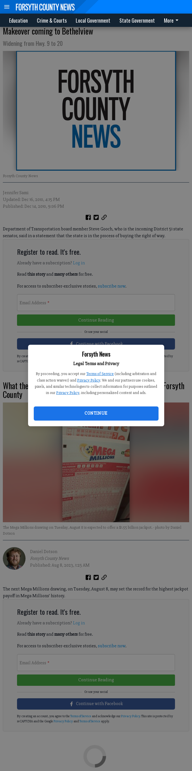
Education (18, 20)
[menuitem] (172, 20)
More (172, 20)
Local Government (93, 20)
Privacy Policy (88, 380)
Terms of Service (100, 373)
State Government (137, 20)
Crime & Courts (52, 20)
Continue (96, 413)
